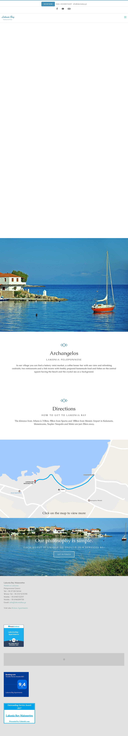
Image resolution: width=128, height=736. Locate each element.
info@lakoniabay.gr (80, 4)
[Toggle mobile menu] (125, 17)
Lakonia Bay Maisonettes (19, 715)
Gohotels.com (24, 721)
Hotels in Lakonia (11, 585)
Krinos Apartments (20, 608)
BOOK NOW (48, 4)
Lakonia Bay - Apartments (13, 633)
